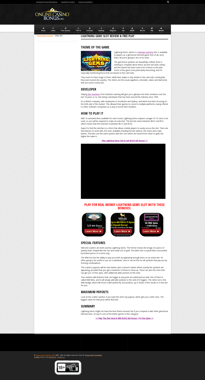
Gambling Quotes (68, 2)
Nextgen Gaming (145, 52)
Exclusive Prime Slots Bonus (46, 2)
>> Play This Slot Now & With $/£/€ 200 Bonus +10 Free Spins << (124, 318)
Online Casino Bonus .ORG (45, 355)
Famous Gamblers (85, 2)
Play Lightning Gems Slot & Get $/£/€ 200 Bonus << (124, 140)
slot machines (94, 94)
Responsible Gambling (45, 36)
